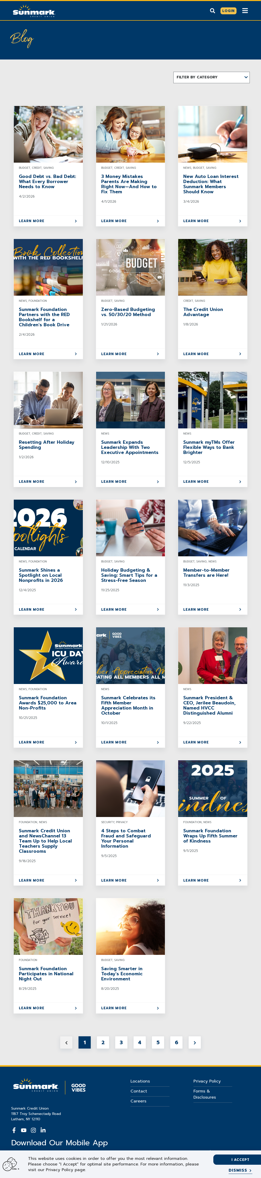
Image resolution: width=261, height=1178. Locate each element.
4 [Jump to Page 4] (139, 1042)
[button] (211, 77)
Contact (138, 1091)
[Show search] (212, 10)
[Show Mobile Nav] (245, 10)
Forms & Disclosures (204, 1094)
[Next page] (194, 1042)
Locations (140, 1081)
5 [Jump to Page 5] (158, 1042)
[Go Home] (34, 10)
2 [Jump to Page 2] (103, 1042)
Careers (138, 1101)
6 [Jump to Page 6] (176, 1042)
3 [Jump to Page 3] (121, 1042)
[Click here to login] (228, 11)
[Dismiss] (240, 1170)
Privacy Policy (207, 1081)
